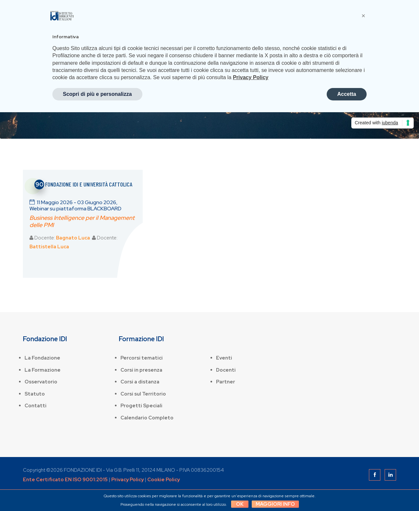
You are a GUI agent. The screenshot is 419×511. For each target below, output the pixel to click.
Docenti (226, 370)
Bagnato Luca (73, 238)
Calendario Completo (146, 417)
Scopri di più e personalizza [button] (97, 94)
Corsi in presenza (141, 370)
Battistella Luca (49, 246)
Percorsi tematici (141, 358)
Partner (225, 382)
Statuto (35, 394)
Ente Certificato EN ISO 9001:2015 (65, 479)
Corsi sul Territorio (143, 394)
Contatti (35, 405)
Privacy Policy (127, 479)
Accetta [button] (346, 94)
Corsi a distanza (139, 382)
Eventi (224, 358)
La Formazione (43, 370)
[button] (363, 15)
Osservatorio (41, 382)
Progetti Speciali (141, 405)
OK (240, 504)
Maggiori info (275, 504)
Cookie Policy (163, 479)
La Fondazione (42, 358)
